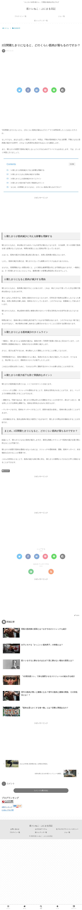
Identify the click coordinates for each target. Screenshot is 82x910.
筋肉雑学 (5, 471)
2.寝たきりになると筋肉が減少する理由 (25, 174)
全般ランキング (7, 807)
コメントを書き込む (41, 790)
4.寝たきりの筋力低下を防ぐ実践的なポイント (27, 183)
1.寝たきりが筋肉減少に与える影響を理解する (27, 170)
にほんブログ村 (8, 810)
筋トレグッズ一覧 (41, 832)
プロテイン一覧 (15, 832)
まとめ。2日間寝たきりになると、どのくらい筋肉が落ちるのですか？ (36, 187)
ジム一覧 (67, 832)
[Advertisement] (41, 35)
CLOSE (72, 164)
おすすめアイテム (41, 829)
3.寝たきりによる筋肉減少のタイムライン (26, 179)
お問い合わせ (14, 829)
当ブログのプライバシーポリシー (67, 829)
